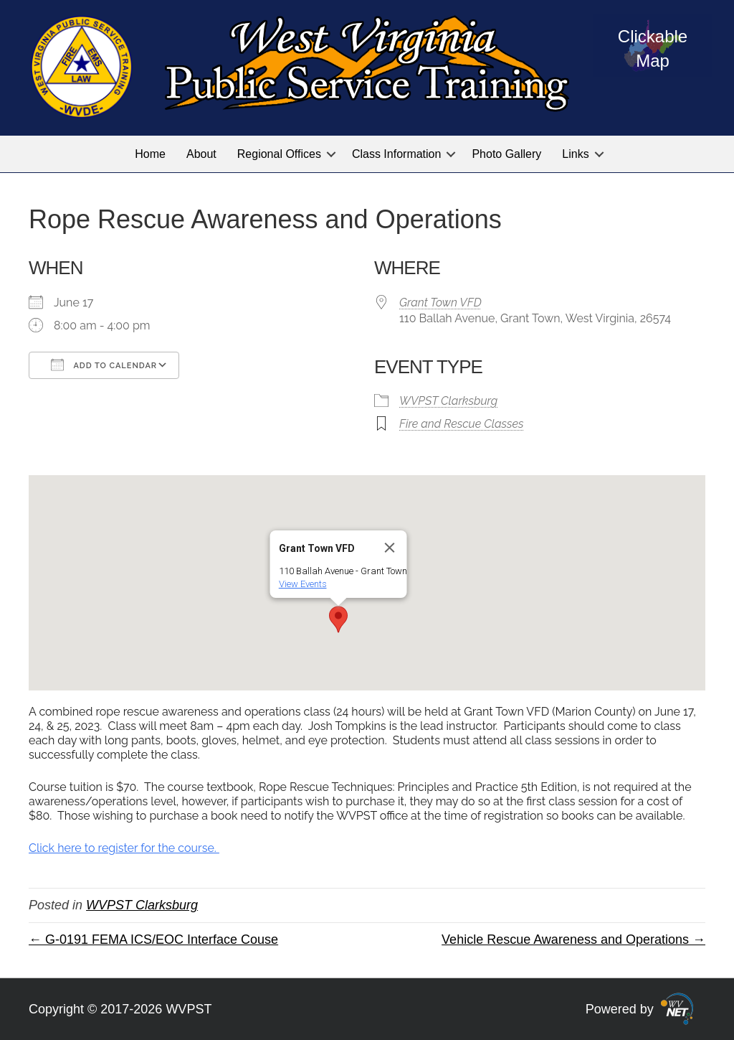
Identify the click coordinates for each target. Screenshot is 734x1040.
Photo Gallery (506, 154)
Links (575, 154)
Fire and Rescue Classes (461, 424)
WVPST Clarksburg (448, 401)
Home (150, 154)
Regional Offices (279, 154)
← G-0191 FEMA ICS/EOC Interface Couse (153, 939)
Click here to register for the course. (124, 848)
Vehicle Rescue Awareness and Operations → (573, 939)
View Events (303, 583)
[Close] (390, 547)
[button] (331, 154)
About (201, 154)
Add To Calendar (104, 364)
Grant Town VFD (440, 302)
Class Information (397, 154)
